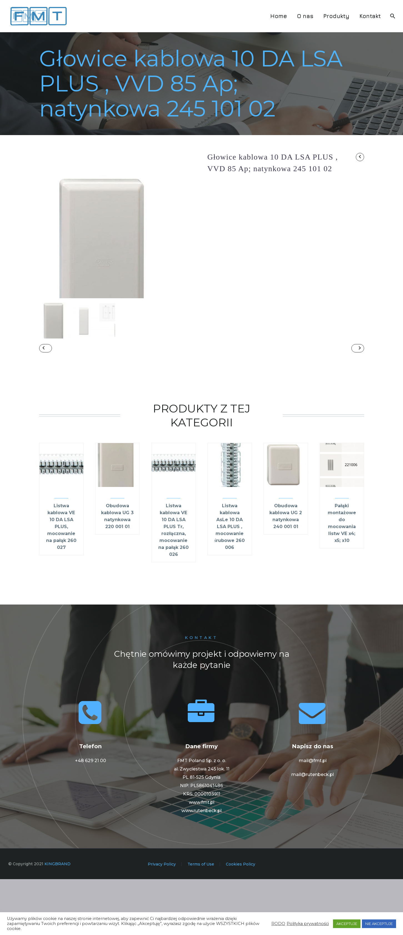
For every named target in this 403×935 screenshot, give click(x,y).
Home (278, 16)
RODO (278, 923)
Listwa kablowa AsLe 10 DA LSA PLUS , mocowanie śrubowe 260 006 (229, 582)
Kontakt (370, 16)
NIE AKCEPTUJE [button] (379, 923)
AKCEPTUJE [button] (346, 923)
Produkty (336, 16)
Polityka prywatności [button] (308, 923)
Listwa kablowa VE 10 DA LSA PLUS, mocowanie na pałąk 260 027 (61, 582)
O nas (305, 16)
